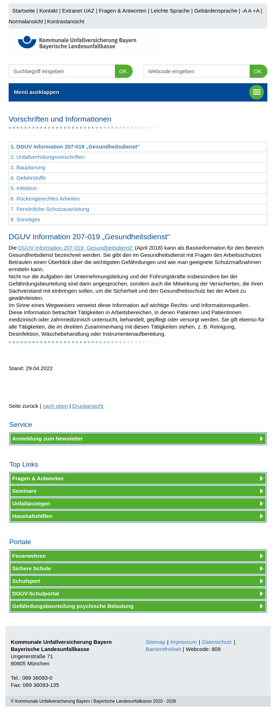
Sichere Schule (31, 568)
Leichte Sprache (170, 11)
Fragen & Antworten (123, 11)
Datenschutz (217, 642)
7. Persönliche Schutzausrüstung (49, 209)
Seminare (24, 491)
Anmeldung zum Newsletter (47, 438)
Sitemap (155, 642)
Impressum (183, 642)
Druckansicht (88, 406)
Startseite (23, 11)
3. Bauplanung (27, 167)
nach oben (55, 406)
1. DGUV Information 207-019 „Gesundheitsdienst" (75, 146)
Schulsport (26, 581)
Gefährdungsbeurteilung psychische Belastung (73, 606)
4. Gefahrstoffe (28, 178)
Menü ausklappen (139, 92)
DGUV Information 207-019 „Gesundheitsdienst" (76, 248)
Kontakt (49, 11)
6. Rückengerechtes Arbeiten (45, 198)
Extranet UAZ (78, 11)
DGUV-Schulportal (35, 593)
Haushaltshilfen (32, 516)
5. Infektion (23, 188)
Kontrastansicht (65, 21)
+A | (256, 11)
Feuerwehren (29, 556)
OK (123, 71)
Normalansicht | (27, 21)
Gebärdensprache (215, 11)
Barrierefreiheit (163, 649)
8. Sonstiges (25, 219)
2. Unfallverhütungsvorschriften (47, 157)
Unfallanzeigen (31, 503)
